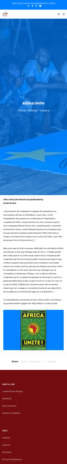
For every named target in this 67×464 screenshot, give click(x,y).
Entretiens (6, 452)
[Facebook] (32, 6)
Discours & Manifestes (12, 459)
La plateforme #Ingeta (12, 391)
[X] (28, 6)
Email (24, 361)
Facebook (35, 361)
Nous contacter (9, 406)
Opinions (6, 445)
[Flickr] (40, 6)
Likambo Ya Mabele (11, 413)
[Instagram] (36, 6)
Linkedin (51, 361)
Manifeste (6, 398)
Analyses (6, 437)
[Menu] (62, 14)
